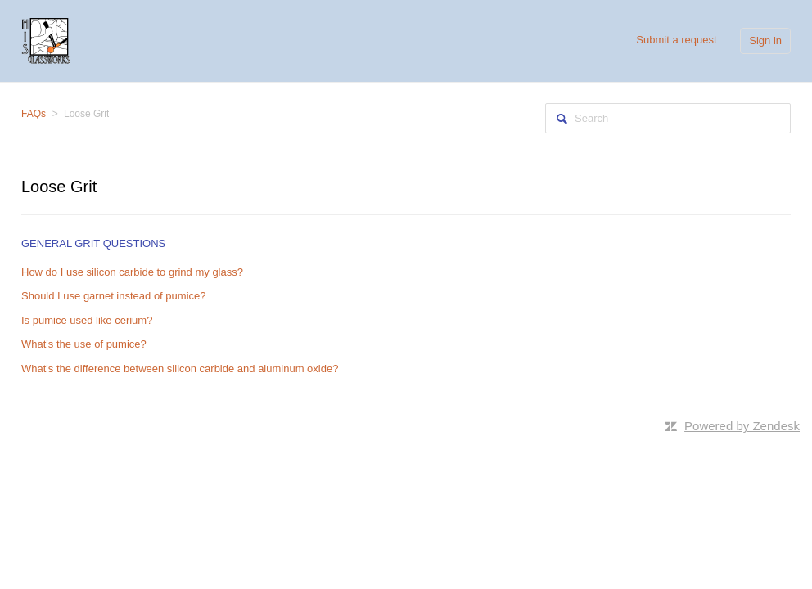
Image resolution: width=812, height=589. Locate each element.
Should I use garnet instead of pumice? (113, 296)
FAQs (33, 113)
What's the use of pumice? (84, 344)
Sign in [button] (765, 40)
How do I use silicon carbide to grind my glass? (132, 272)
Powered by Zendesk (742, 426)
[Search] (668, 118)
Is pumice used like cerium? (86, 320)
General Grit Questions (93, 243)
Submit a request (676, 40)
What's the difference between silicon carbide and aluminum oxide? (179, 368)
